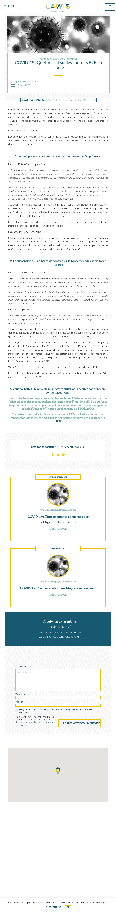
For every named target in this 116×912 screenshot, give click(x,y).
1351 (19, 303)
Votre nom (20, 694)
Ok (68, 907)
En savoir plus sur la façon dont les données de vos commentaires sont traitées (35, 722)
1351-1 (28, 303)
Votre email (20, 702)
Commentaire (21, 666)
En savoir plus (53, 907)
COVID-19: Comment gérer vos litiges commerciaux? (58, 588)
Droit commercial (68, 58)
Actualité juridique (49, 58)
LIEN (58, 421)
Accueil (25, 100)
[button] (58, 771)
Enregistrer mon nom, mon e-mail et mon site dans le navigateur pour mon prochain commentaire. (55, 710)
